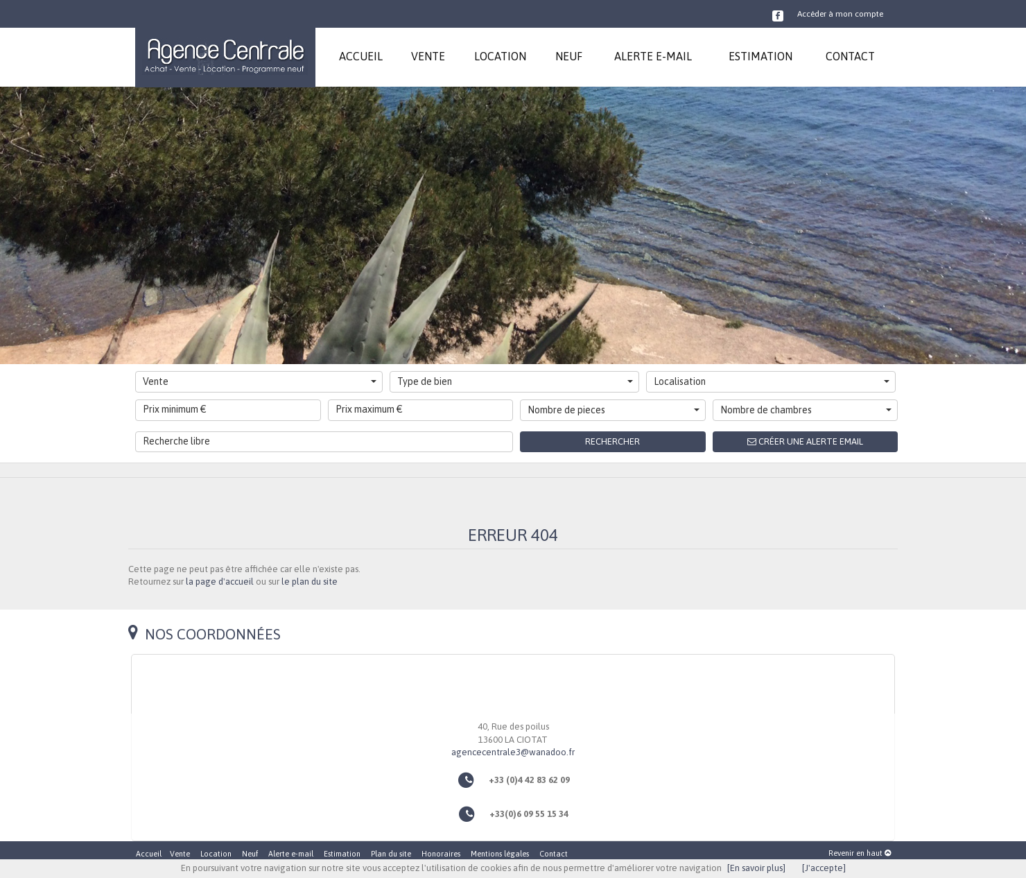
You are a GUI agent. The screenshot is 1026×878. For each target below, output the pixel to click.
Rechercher (612, 441)
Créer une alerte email (805, 441)
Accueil (149, 854)
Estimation (342, 854)
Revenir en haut (859, 853)
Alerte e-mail (290, 854)
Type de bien (515, 381)
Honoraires (440, 854)
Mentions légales (500, 854)
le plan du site (309, 581)
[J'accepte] (824, 868)
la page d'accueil (220, 581)
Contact (553, 854)
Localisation (771, 381)
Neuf (250, 854)
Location (216, 854)
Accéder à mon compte (840, 14)
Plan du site (391, 854)
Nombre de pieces (613, 409)
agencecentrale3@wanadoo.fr (513, 752)
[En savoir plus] (756, 868)
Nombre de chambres (806, 409)
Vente (259, 381)
